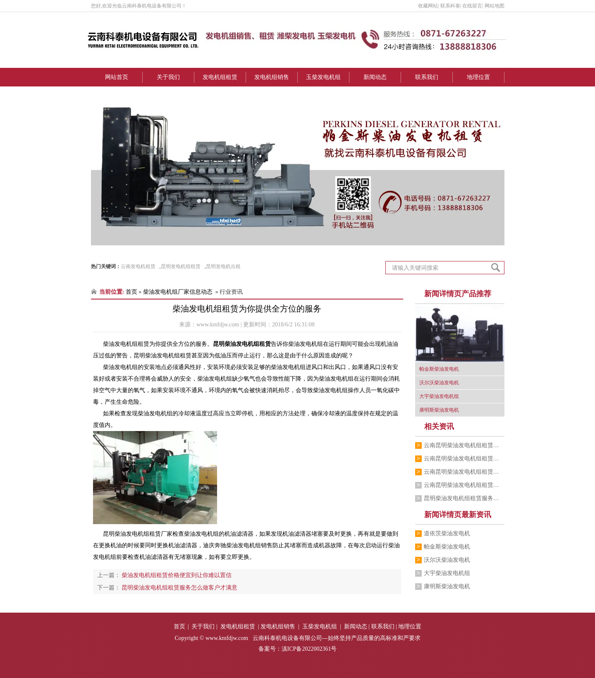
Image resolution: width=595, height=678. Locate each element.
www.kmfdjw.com (217, 324)
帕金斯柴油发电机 (447, 547)
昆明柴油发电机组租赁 (242, 344)
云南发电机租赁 (138, 266)
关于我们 (168, 77)
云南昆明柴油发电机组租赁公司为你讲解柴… (464, 472)
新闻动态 (375, 77)
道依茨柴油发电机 (447, 533)
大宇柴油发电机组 (447, 573)
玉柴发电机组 (323, 77)
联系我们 (426, 77)
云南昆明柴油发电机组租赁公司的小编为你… (464, 485)
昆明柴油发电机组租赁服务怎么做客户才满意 (464, 498)
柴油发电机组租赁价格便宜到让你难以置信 (176, 575)
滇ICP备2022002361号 (309, 649)
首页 (131, 292)
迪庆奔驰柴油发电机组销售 (237, 545)
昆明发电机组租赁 (181, 266)
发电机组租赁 (220, 77)
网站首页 (116, 77)
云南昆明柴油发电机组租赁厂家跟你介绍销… (464, 445)
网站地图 (494, 6)
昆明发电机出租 (223, 266)
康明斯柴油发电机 (447, 586)
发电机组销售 (271, 77)
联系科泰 (450, 6)
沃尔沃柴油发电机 (447, 560)
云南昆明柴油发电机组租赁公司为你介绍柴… (464, 458)
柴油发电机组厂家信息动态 (178, 292)
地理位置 (478, 77)
